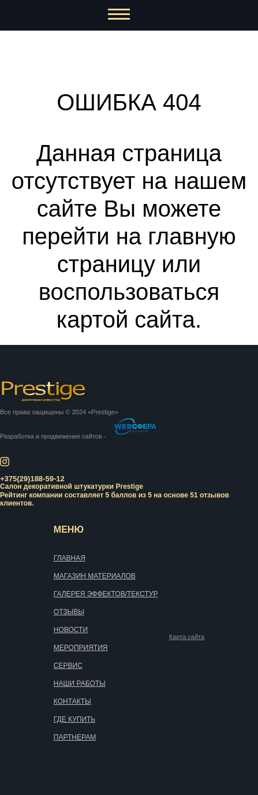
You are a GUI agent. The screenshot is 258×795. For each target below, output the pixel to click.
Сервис (68, 666)
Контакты (72, 701)
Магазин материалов (95, 576)
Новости (71, 630)
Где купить (74, 719)
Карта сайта (186, 637)
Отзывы (69, 612)
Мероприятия (81, 648)
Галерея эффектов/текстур (106, 594)
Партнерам (75, 737)
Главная (69, 558)
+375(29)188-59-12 (32, 478)
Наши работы (80, 683)
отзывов (214, 495)
